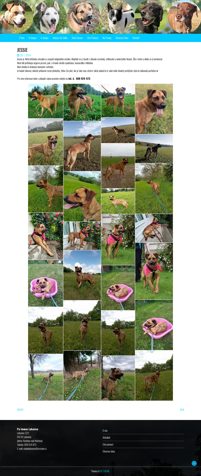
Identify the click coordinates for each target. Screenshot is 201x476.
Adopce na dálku (60, 38)
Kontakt (136, 38)
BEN (182, 409)
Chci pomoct (92, 38)
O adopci (32, 38)
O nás (21, 38)
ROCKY (20, 409)
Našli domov (77, 38)
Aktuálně (106, 437)
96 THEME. (105, 471)
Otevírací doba (122, 38)
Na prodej (107, 38)
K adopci (44, 38)
